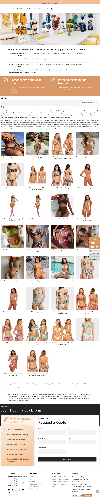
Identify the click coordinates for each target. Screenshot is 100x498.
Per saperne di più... (22, 400)
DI (13, 9)
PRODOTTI (20, 9)
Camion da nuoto (30, 59)
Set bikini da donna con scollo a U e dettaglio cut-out (62, 343)
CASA (7, 9)
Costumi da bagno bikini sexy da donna (37, 250)
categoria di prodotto (36, 484)
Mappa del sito (34, 489)
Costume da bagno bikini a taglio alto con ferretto (13, 219)
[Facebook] (12, 489)
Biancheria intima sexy (72, 70)
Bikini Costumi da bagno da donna (13, 250)
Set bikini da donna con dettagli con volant (87, 312)
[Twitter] (16, 489)
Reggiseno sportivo (30, 72)
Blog (31, 476)
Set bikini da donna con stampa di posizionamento (87, 219)
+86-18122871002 (96, 253)
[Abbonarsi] (87, 495)
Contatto (32, 481)
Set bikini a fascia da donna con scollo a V (62, 281)
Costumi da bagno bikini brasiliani (62, 250)
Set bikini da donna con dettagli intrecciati (37, 343)
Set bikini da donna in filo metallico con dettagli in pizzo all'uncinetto (62, 157)
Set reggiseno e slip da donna (33, 70)
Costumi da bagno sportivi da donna (71, 53)
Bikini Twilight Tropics (37, 312)
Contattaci (93, 259)
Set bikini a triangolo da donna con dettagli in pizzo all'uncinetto (38, 374)
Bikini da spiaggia (38, 157)
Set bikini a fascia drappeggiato (87, 188)
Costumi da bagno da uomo (15, 60)
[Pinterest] (9, 492)
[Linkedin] (9, 489)
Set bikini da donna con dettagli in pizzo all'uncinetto (37, 188)
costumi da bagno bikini (67, 384)
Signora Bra (47, 70)
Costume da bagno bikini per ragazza (87, 157)
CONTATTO (37, 9)
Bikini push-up (87, 342)
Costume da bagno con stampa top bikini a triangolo (62, 312)
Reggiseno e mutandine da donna (15, 71)
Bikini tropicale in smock (13, 188)
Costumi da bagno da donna (15, 54)
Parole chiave (34, 486)
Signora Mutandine (58, 70)
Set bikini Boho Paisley (62, 188)
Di (30, 479)
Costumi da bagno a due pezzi (50, 53)
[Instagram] (23, 489)
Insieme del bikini (82, 384)
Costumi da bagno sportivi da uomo (47, 59)
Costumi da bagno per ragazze (34, 64)
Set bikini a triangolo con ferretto (12, 312)
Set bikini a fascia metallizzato (37, 219)
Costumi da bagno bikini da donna (62, 219)
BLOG (29, 9)
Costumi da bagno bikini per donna (13, 157)
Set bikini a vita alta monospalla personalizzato (13, 374)
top (97, 491)
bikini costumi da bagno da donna (47, 384)
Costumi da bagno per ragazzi (54, 64)
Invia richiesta (67, 459)
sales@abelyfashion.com (50, 3)
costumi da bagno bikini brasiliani (25, 384)
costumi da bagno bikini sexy (10, 387)
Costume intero (34, 53)
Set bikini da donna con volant (13, 342)
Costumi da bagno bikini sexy (12, 281)
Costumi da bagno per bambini (15, 65)
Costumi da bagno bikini (38, 281)
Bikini (26, 53)
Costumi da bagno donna (59, 476)
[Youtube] (19, 489)
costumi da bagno (7, 384)
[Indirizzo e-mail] (77, 495)
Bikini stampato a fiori (87, 281)
